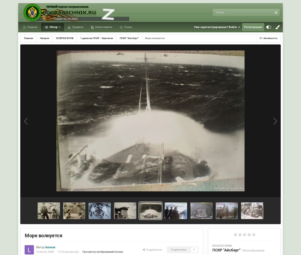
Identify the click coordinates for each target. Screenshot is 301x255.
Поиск (128, 27)
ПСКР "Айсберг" (226, 250)
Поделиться (152, 249)
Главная (32, 27)
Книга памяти (103, 27)
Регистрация (253, 27)
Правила (77, 27)
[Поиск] (235, 12)
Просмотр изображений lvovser (103, 251)
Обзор (53, 27)
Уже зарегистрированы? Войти (217, 27)
